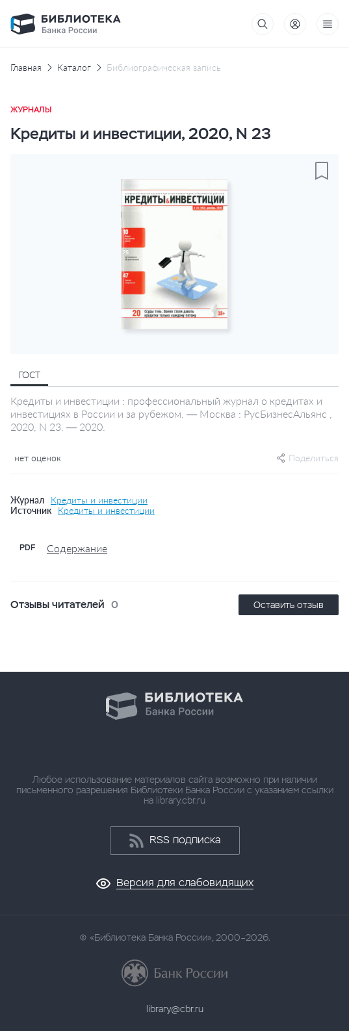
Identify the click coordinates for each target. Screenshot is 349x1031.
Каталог (74, 67)
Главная (26, 67)
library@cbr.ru (174, 1009)
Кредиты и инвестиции (99, 500)
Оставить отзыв (288, 605)
